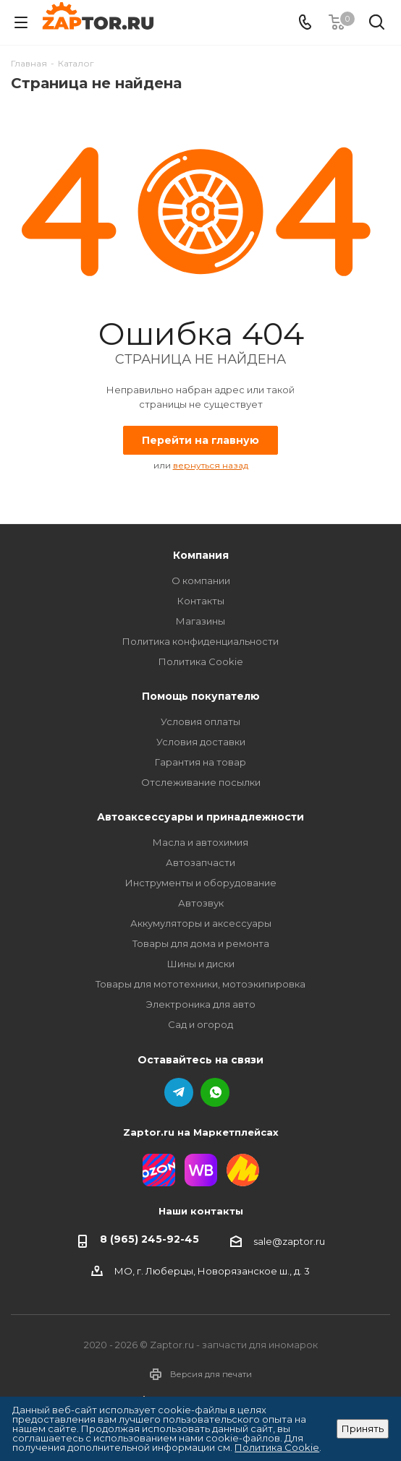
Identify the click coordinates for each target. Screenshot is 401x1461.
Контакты (200, 601)
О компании (201, 580)
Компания (201, 555)
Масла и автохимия (200, 842)
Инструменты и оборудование (201, 882)
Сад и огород (200, 1024)
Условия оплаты (200, 721)
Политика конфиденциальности (200, 641)
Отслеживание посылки (201, 782)
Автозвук (201, 903)
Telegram (178, 1092)
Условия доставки (200, 741)
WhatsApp (214, 1092)
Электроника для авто (201, 1004)
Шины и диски (201, 963)
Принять (363, 1428)
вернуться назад (210, 465)
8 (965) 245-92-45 (149, 1239)
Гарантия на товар (200, 762)
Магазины (200, 621)
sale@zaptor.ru (289, 1240)
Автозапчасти (200, 862)
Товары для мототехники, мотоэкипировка (200, 984)
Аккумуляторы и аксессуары (200, 923)
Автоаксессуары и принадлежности (200, 817)
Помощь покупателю (201, 696)
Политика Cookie (201, 661)
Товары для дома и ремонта (200, 943)
